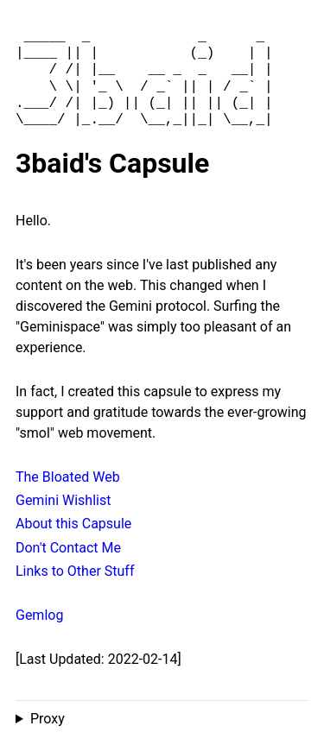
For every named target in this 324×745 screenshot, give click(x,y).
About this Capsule (73, 523)
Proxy (47, 718)
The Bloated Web (68, 477)
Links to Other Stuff (75, 571)
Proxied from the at (162, 719)
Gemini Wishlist (63, 500)
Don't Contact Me (68, 548)
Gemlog (39, 615)
